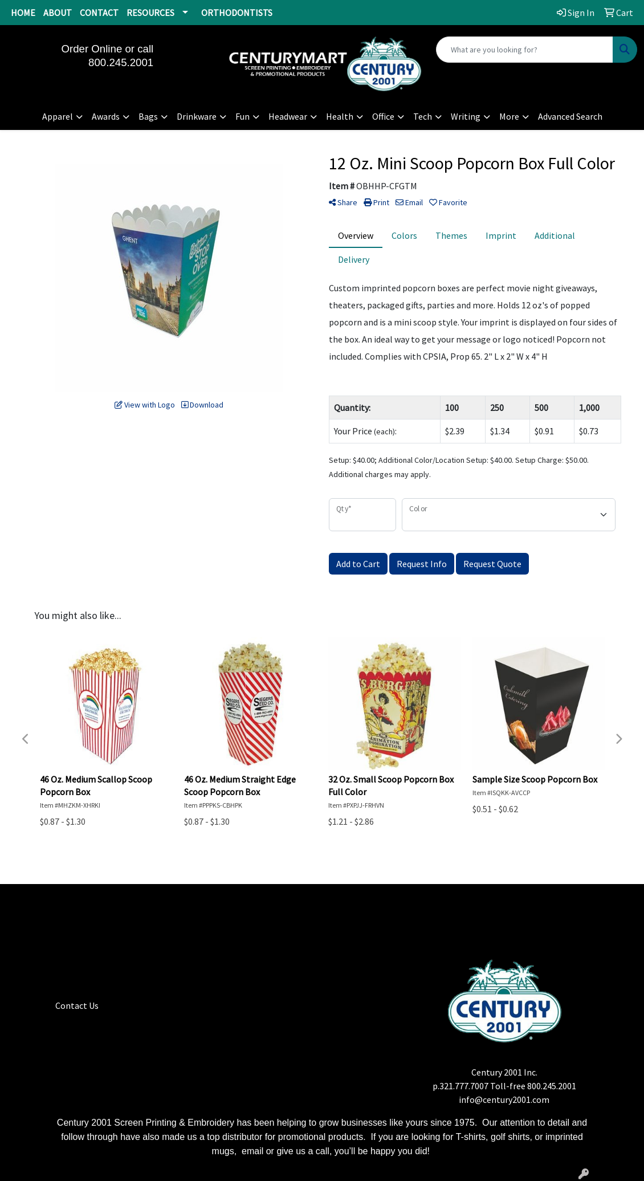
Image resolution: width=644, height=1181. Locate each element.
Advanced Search (570, 116)
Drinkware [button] (197, 116)
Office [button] (383, 116)
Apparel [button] (57, 116)
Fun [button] (242, 116)
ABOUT (57, 12)
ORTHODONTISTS (236, 12)
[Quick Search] (524, 49)
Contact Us (77, 1005)
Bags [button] (148, 116)
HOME (23, 12)
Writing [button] (465, 116)
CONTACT (99, 12)
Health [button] (339, 116)
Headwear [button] (287, 116)
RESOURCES (150, 12)
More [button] (509, 116)
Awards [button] (106, 116)
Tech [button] (422, 116)
